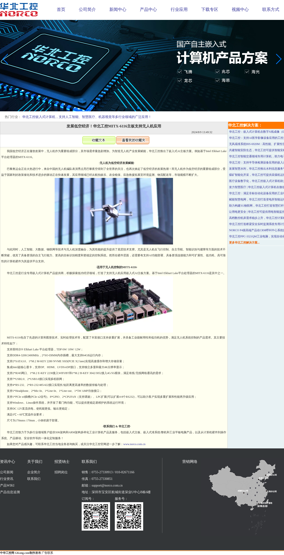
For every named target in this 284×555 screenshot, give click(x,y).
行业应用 (179, 9)
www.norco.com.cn (134, 444)
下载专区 (209, 9)
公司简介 (87, 9)
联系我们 (33, 479)
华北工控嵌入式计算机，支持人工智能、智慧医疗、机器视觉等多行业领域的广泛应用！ (86, 117)
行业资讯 (6, 479)
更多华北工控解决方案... (244, 242)
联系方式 (270, 9)
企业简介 (33, 472)
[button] (138, 108)
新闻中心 (117, 9)
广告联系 (47, 553)
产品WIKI (7, 485)
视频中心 (240, 9)
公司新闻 (6, 472)
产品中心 (148, 9)
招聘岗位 (61, 472)
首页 (61, 9)
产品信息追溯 (10, 492)
